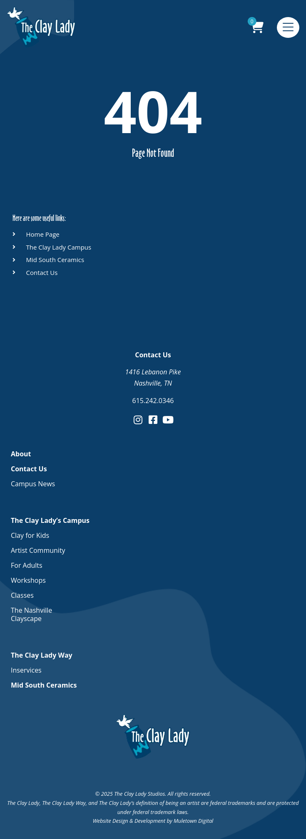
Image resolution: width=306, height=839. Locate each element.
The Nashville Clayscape (31, 614)
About (21, 453)
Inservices (26, 670)
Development (149, 820)
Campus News (33, 483)
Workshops (28, 580)
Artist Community (38, 550)
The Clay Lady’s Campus (52, 520)
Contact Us (31, 468)
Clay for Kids (30, 535)
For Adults (26, 565)
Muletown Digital (193, 820)
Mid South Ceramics (44, 685)
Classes (22, 595)
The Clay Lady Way (44, 655)
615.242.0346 (153, 400)
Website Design (110, 820)
